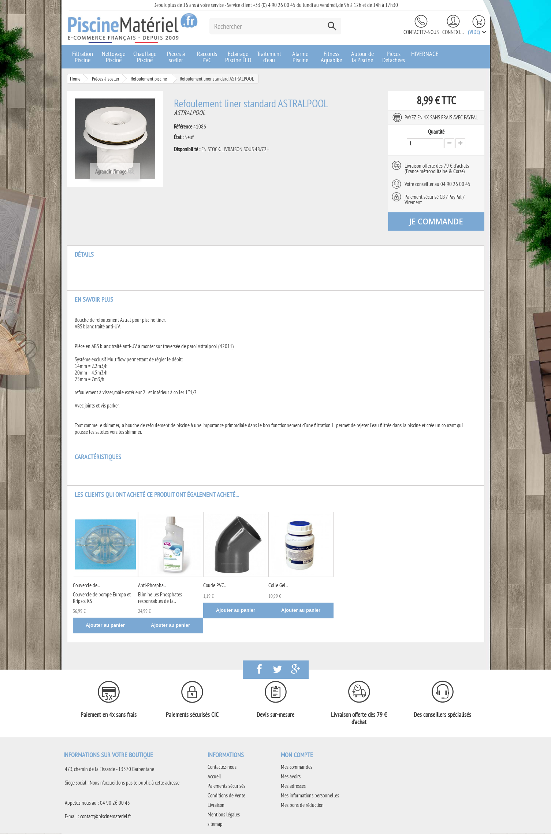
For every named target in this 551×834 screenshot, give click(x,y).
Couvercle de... (86, 585)
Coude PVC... (214, 585)
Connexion (453, 32)
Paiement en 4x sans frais (109, 715)
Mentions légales (224, 814)
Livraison (216, 805)
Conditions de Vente (226, 795)
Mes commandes (296, 767)
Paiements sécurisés (226, 786)
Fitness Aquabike (331, 56)
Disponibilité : (187, 149)
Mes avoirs (291, 776)
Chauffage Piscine (144, 56)
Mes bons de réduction (302, 805)
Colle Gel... (278, 585)
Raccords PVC (207, 56)
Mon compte (297, 755)
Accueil (214, 776)
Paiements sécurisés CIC (192, 715)
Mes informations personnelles (310, 795)
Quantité (436, 132)
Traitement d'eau (269, 56)
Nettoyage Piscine (113, 56)
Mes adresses (293, 786)
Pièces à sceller (176, 56)
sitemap (215, 824)
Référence (183, 126)
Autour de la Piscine (362, 56)
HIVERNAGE (425, 53)
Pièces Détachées (393, 56)
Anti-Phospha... (152, 585)
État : (178, 137)
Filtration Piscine (82, 56)
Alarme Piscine (300, 56)
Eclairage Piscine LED (238, 56)
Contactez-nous (421, 32)
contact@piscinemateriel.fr (105, 816)
